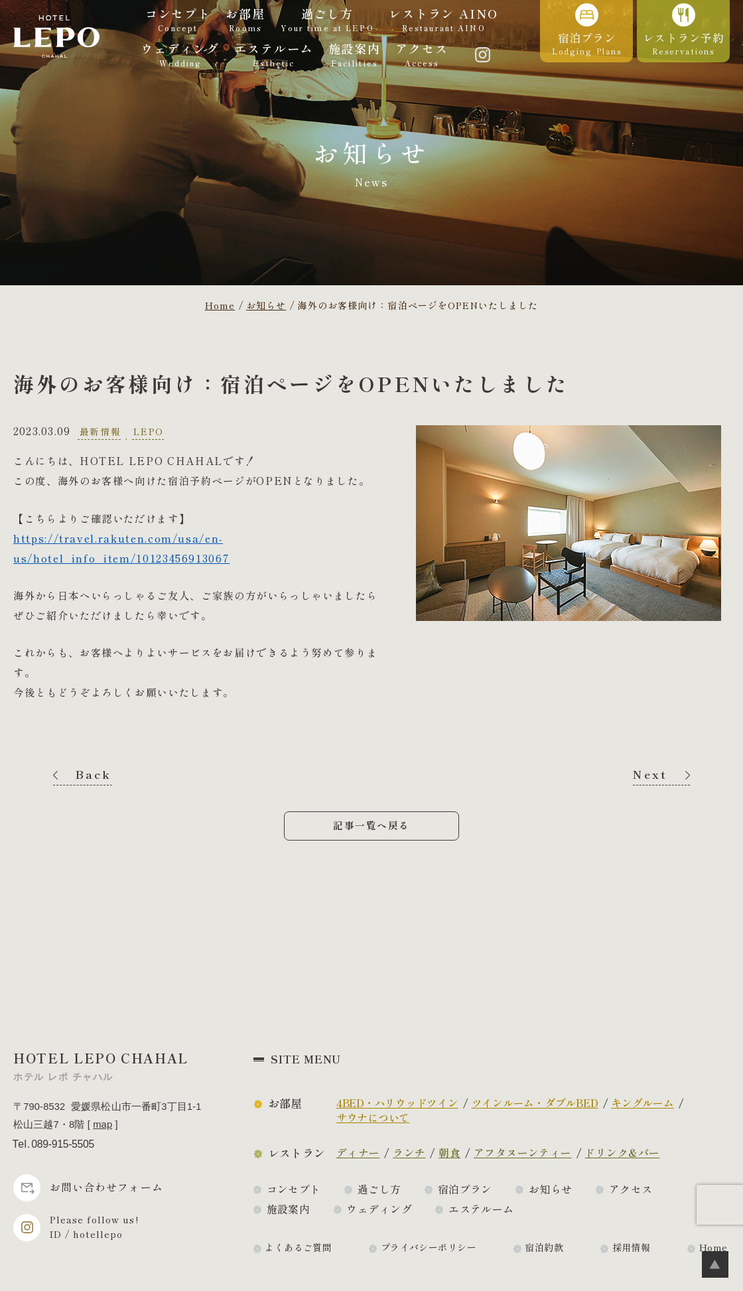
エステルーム (481, 1209)
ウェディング (379, 1209)
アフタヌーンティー (523, 1152)
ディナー (358, 1152)
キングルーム (642, 1103)
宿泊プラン (465, 1189)
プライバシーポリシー (428, 1247)
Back (94, 774)
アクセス (631, 1189)
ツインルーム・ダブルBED (535, 1103)
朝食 (449, 1152)
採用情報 (631, 1247)
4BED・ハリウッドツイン (397, 1103)
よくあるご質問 (298, 1247)
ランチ (409, 1152)
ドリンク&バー (621, 1152)
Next (650, 774)
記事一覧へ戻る (371, 825)
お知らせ (551, 1189)
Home (713, 1247)
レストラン (297, 1153)
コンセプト (294, 1189)
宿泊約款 (544, 1247)
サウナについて (372, 1117)
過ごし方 (379, 1189)
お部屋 (285, 1103)
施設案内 (288, 1209)
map (102, 1124)
